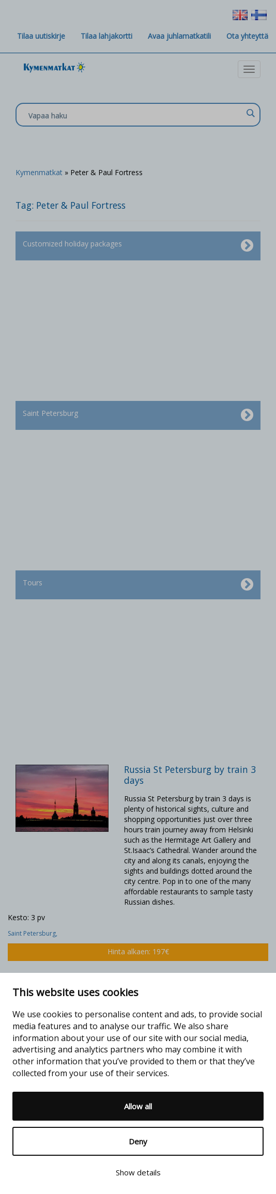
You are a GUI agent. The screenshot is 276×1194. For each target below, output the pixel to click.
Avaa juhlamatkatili (179, 36)
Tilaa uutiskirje (41, 36)
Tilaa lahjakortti (106, 36)
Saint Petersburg (138, 415)
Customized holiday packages (138, 246)
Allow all (138, 1106)
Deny (138, 1141)
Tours (138, 585)
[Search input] (135, 115)
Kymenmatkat (39, 172)
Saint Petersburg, (33, 933)
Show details (138, 1172)
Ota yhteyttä (247, 36)
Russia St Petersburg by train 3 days (190, 774)
